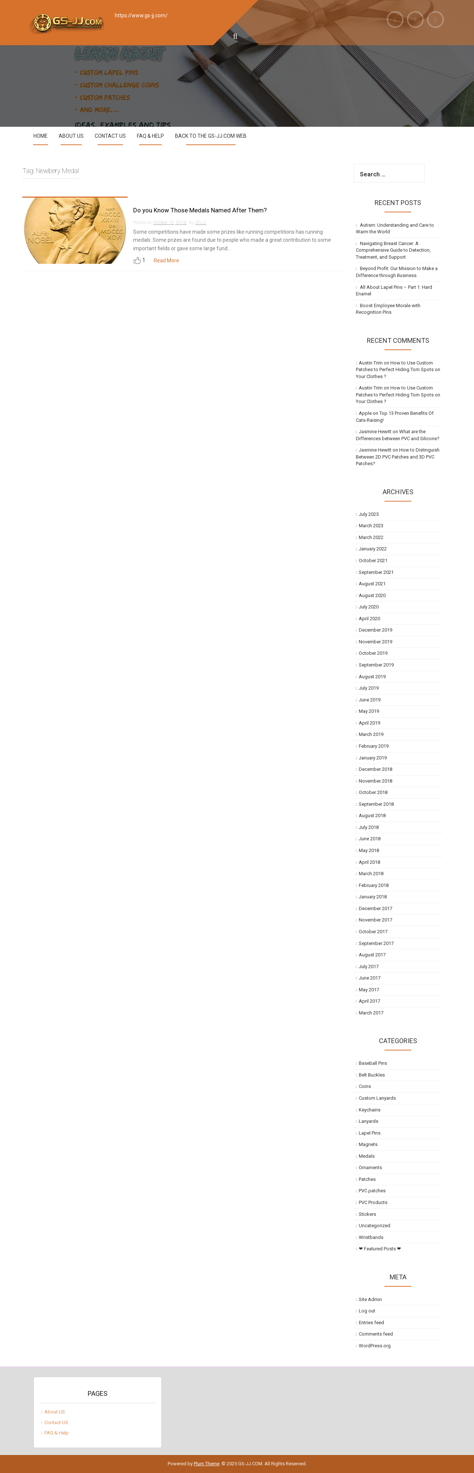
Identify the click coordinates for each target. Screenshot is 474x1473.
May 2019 (369, 711)
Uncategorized (374, 1225)
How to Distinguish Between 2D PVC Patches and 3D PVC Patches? (398, 456)
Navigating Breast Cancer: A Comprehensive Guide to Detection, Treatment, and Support (393, 250)
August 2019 (372, 676)
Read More (166, 260)
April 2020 (369, 618)
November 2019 (375, 641)
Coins (365, 1086)
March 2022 (371, 537)
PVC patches (372, 1190)
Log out (367, 1311)
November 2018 (375, 781)
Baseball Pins (373, 1063)
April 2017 (369, 1001)
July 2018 (369, 827)
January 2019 (373, 758)
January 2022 (373, 549)
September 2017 (376, 943)
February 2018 (374, 885)
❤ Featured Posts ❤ (380, 1248)
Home (40, 136)
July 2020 (369, 607)
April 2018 (369, 862)
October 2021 (373, 560)
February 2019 (374, 746)
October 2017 (373, 931)
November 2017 (375, 920)
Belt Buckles (372, 1075)
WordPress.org (375, 1345)
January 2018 (373, 896)
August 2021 (372, 583)
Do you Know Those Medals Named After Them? (200, 210)
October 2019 (373, 653)
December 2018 (375, 769)
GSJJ (200, 222)
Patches (367, 1179)
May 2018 (369, 850)
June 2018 (369, 838)
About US (71, 136)
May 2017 (369, 989)
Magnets (368, 1144)
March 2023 (371, 525)
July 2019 (369, 688)
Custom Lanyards (377, 1098)
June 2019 (369, 700)
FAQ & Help (150, 136)
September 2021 (376, 572)
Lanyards (368, 1121)
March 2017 (371, 1013)
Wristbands (371, 1237)
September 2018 (376, 804)
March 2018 (371, 873)
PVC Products (373, 1202)
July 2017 (369, 966)
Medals (367, 1156)
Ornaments (370, 1167)
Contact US (110, 136)
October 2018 (373, 792)
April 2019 (369, 723)
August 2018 (372, 815)
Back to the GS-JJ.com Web (211, 136)
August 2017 (372, 955)
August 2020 (372, 595)
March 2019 (371, 734)
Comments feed (376, 1334)
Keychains (369, 1110)
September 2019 (376, 665)
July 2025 (369, 514)
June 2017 (369, 978)
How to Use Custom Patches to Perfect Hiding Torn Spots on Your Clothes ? (398, 369)
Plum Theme (206, 1463)
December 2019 (375, 630)
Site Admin (370, 1299)
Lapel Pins (369, 1133)
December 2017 (375, 908)
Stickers (367, 1214)
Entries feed (371, 1322)
